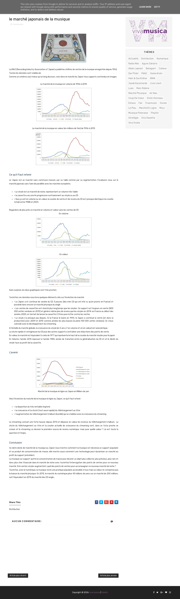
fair (140, 103)
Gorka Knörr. (156, 73)
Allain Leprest (135, 68)
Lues (130, 88)
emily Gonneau (155, 98)
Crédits (104, 592)
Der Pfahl (133, 73)
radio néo (133, 63)
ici (40, 73)
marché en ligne (148, 108)
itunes (163, 103)
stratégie (133, 117)
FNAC (144, 73)
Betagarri (151, 68)
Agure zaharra (149, 63)
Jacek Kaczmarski (137, 83)
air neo (153, 93)
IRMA (152, 78)
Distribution (18, 24)
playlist (155, 113)
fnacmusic (151, 103)
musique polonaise (138, 113)
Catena (162, 68)
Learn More (145, 7)
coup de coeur (136, 98)
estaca (132, 103)
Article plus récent (18, 575)
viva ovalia (134, 122)
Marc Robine (142, 88)
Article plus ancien (108, 575)
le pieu (132, 108)
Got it (157, 7)
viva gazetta (148, 117)
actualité (133, 58)
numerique (162, 58)
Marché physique (137, 93)
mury (162, 108)
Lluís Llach (155, 83)
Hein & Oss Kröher (137, 78)
